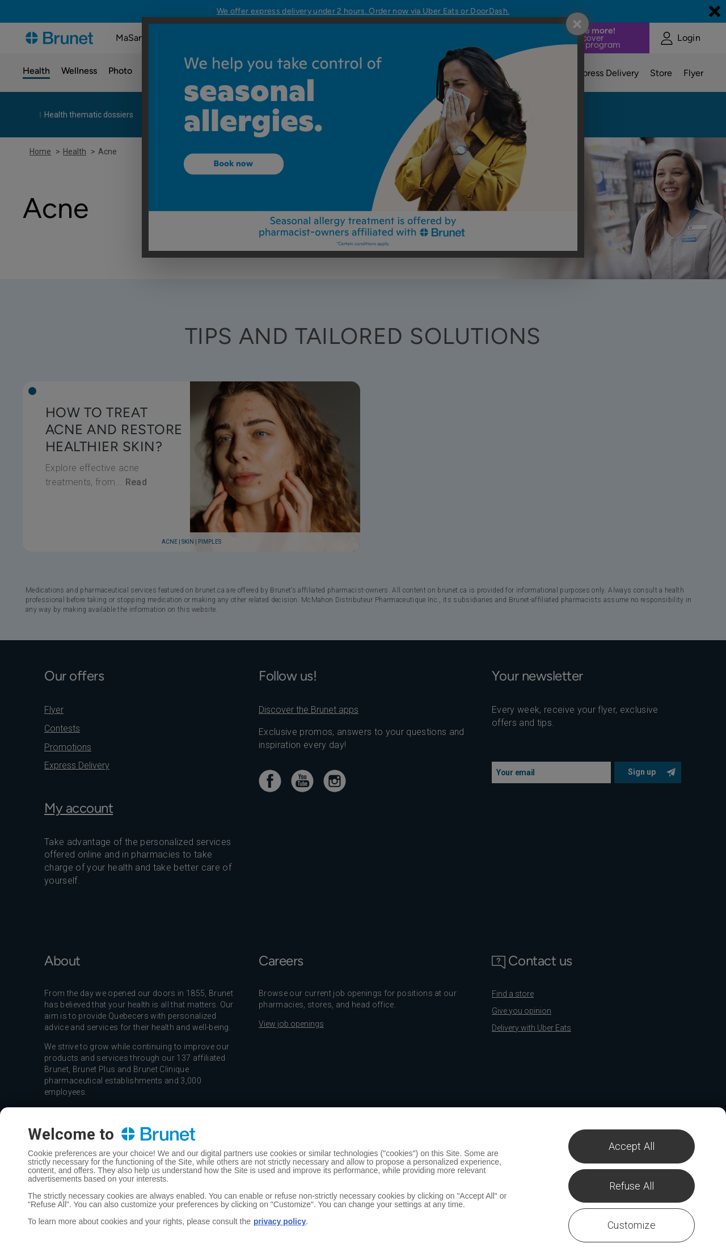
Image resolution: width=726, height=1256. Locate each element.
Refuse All (632, 1186)
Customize (631, 1225)
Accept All (632, 1146)
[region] (363, 1181)
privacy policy (280, 1221)
